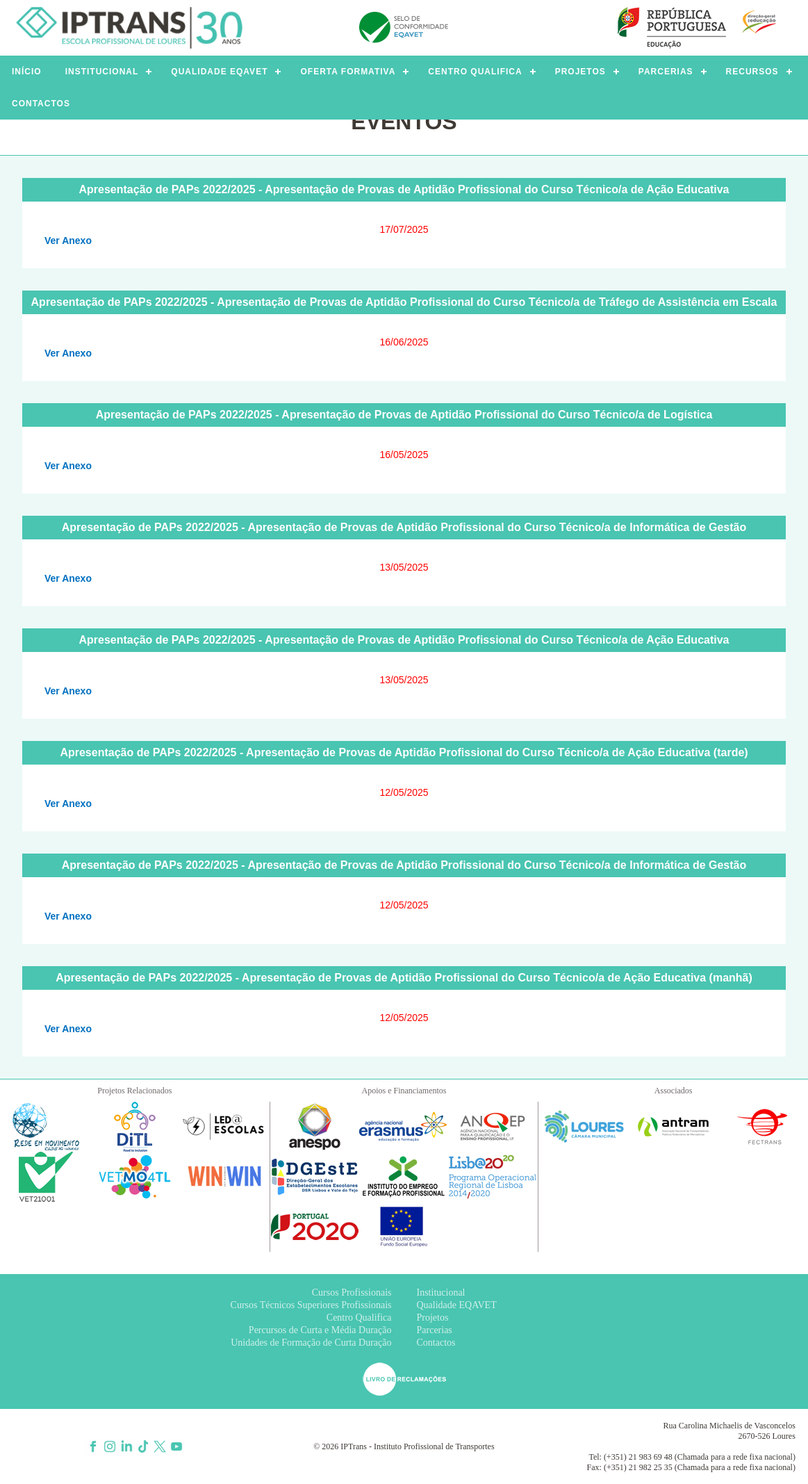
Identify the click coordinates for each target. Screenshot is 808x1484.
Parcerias (434, 1330)
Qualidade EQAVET (457, 1305)
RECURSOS (752, 71)
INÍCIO (27, 71)
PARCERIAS (665, 71)
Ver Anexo (68, 240)
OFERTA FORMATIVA (347, 71)
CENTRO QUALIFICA (475, 71)
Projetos (433, 1317)
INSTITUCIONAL (102, 71)
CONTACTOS (41, 103)
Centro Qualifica (359, 1317)
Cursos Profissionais (352, 1292)
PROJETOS (580, 71)
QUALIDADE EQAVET (219, 71)
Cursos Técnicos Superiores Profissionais (311, 1305)
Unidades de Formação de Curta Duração (311, 1342)
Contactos (436, 1342)
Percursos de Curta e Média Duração (320, 1330)
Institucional (441, 1292)
